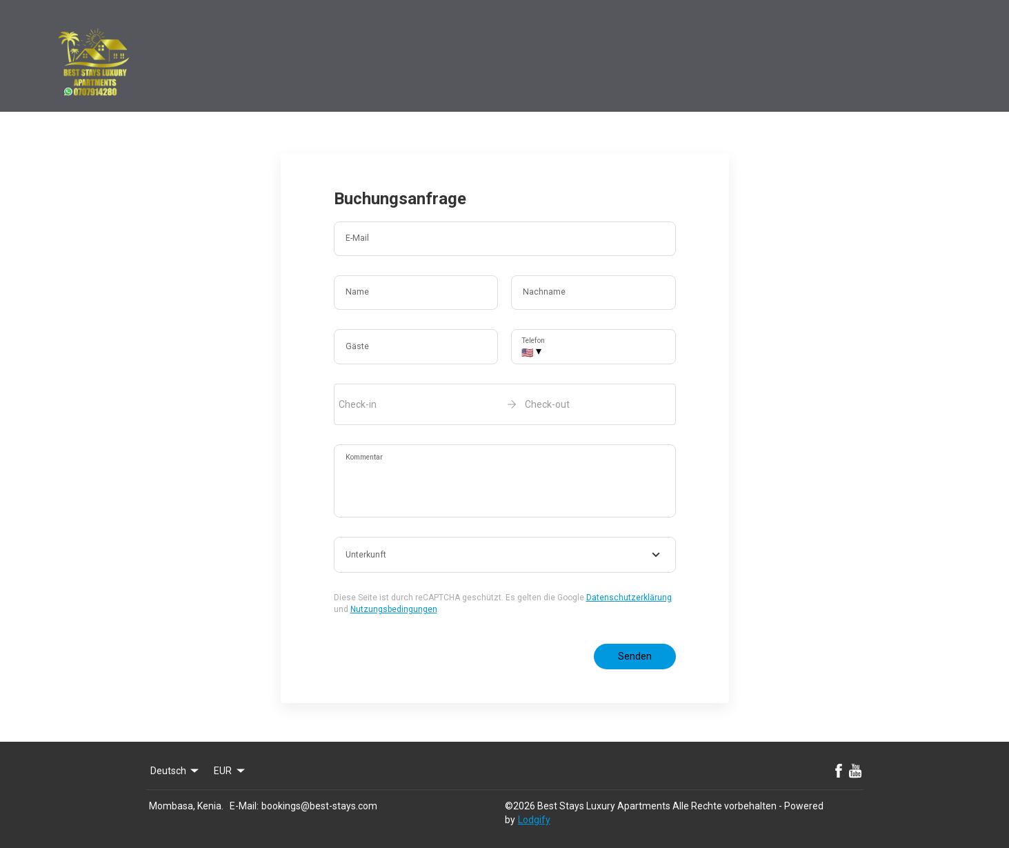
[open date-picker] (505, 404)
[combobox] (505, 555)
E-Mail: (244, 805)
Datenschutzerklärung (629, 597)
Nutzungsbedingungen (393, 609)
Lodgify (534, 819)
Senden (635, 656)
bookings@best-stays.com (319, 805)
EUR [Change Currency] (230, 771)
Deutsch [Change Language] (175, 771)
